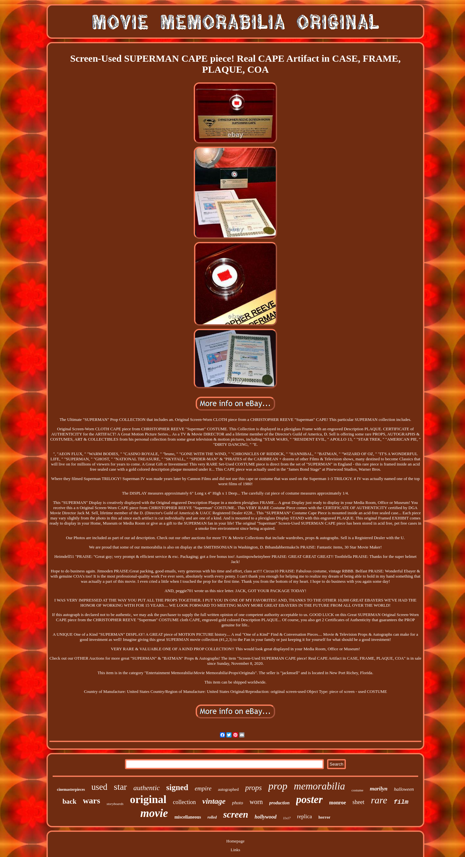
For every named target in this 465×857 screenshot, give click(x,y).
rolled (212, 817)
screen (235, 814)
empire (203, 788)
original (148, 799)
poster (309, 799)
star (120, 787)
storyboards (115, 804)
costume (358, 790)
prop (277, 786)
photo (237, 802)
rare (379, 800)
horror (324, 817)
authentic (146, 788)
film (401, 802)
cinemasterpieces (71, 789)
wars (91, 800)
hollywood (266, 817)
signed (177, 787)
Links (235, 849)
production (279, 802)
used (99, 787)
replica (304, 816)
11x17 (287, 818)
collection (184, 802)
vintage (214, 801)
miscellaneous (187, 817)
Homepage (235, 841)
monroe (337, 802)
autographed (228, 789)
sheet (358, 802)
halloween (404, 789)
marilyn (379, 789)
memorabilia (319, 786)
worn (256, 801)
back (69, 801)
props (253, 788)
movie (154, 813)
